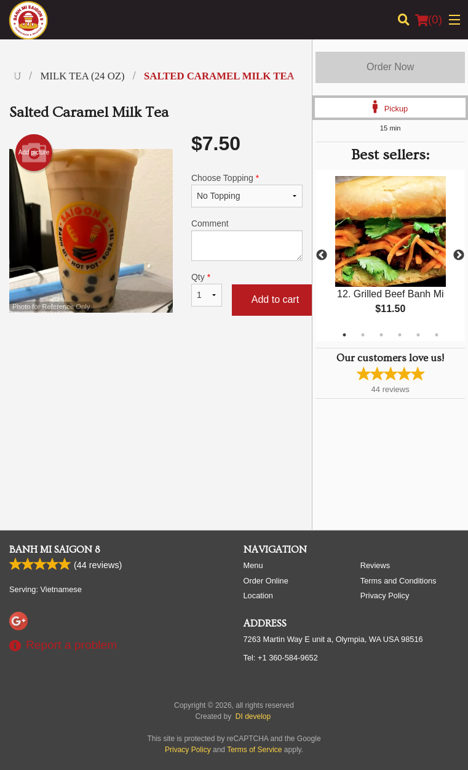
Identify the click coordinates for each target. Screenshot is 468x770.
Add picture (34, 152)
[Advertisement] (156, 368)
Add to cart (275, 299)
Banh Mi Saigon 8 (54, 549)
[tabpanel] (390, 255)
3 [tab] (381, 335)
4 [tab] (400, 335)
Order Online (266, 580)
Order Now (390, 67)
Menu (253, 565)
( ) (428, 19)
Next (459, 255)
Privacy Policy (385, 595)
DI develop (253, 716)
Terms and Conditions (398, 580)
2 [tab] (363, 335)
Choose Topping (247, 190)
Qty (206, 289)
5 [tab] (418, 335)
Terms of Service (254, 749)
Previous (321, 255)
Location (258, 595)
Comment (247, 240)
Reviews (375, 565)
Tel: (281, 657)
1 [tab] (344, 335)
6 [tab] (436, 335)
